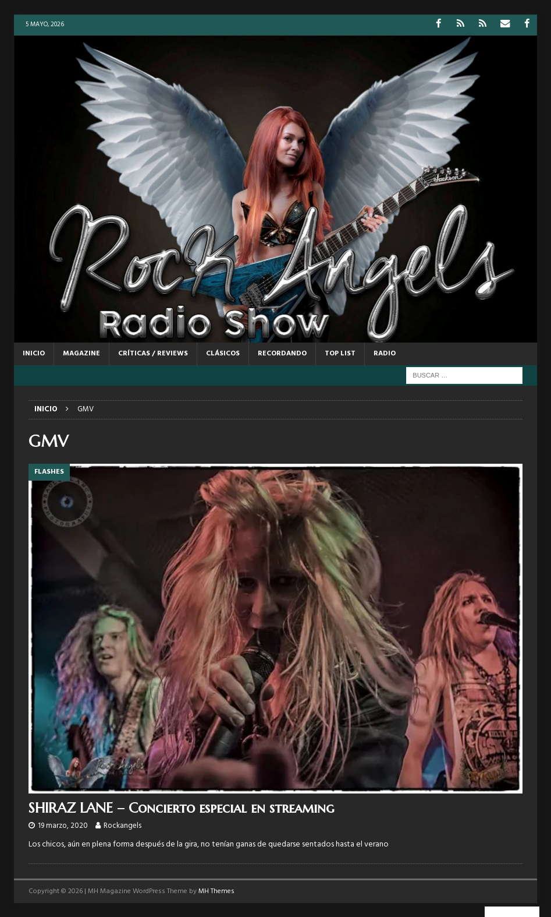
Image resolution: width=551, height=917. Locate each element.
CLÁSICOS (223, 353)
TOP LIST (340, 353)
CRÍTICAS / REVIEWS (153, 353)
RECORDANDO (282, 353)
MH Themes (216, 891)
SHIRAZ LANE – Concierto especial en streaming (181, 808)
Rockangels (122, 826)
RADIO (385, 353)
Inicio (34, 353)
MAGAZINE (81, 353)
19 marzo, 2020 (63, 826)
